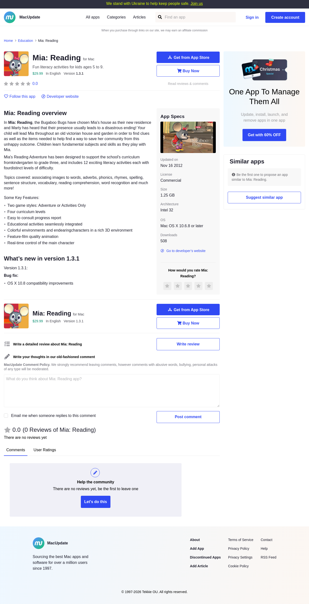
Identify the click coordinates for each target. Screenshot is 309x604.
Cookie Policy (238, 566)
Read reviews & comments (188, 84)
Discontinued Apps (205, 557)
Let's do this (95, 501)
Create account (285, 17)
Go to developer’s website (183, 251)
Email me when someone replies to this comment (53, 416)
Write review (188, 344)
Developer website (60, 97)
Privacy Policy (238, 548)
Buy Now (188, 70)
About (195, 540)
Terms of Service (240, 540)
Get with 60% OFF (264, 134)
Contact (266, 540)
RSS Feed (268, 557)
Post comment (188, 416)
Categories (116, 17)
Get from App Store (188, 57)
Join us (197, 3)
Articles (139, 17)
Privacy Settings (240, 557)
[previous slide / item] (163, 137)
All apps (93, 17)
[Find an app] (159, 17)
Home (8, 40)
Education (25, 40)
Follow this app (19, 97)
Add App (197, 548)
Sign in (252, 17)
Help (264, 548)
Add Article (199, 566)
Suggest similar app (264, 197)
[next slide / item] (212, 137)
